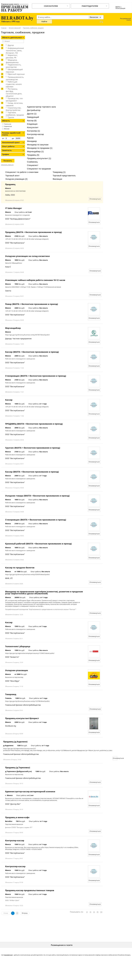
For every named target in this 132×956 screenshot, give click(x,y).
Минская (6, 129)
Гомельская (7, 124)
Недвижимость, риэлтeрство (13, 66)
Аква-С (8, 267)
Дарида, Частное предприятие (18, 338)
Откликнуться (95, 199)
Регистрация (120, 8)
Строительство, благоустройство (13, 109)
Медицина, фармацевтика (12, 61)
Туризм (11, 117)
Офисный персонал (16, 74)
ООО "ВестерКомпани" (15, 243)
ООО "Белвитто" (12, 657)
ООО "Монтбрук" (12, 681)
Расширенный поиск (125, 19)
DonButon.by (10, 726)
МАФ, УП (9, 578)
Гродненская (8, 126)
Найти (44, 21)
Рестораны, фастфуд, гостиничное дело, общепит (14, 92)
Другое (11, 45)
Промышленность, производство (15, 78)
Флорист (7, 41)
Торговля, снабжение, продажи (15, 113)
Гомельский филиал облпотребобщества (23, 705)
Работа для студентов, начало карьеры (14, 84)
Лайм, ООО (10, 195)
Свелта (8, 291)
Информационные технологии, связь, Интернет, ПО (15, 50)
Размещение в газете (62, 945)
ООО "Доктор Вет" (13, 804)
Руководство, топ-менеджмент (14, 99)
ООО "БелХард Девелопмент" (18, 219)
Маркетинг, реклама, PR (12, 56)
